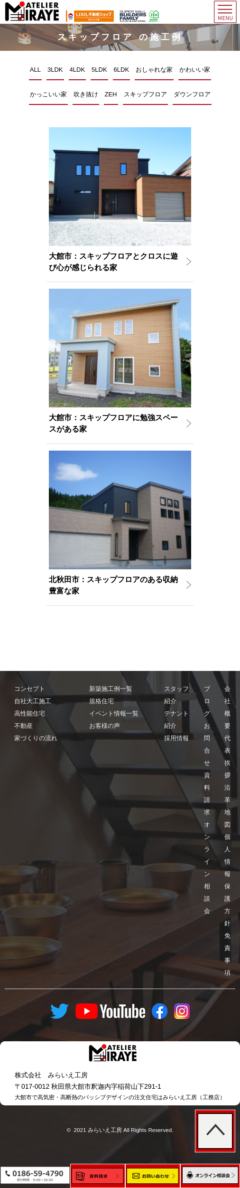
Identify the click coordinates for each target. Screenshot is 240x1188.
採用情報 (176, 738)
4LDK (77, 69)
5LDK (99, 69)
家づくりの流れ (35, 738)
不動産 (23, 725)
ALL (35, 69)
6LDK (121, 69)
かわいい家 (194, 69)
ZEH (111, 94)
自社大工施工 (32, 701)
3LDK (55, 69)
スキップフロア (145, 94)
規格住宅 (101, 701)
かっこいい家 (48, 94)
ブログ (207, 701)
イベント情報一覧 (113, 713)
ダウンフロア (192, 94)
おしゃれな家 (154, 69)
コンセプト (29, 688)
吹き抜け (86, 94)
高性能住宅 (29, 713)
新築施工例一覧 (110, 688)
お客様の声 (104, 725)
